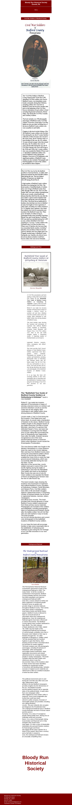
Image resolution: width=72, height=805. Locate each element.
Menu (36, 10)
